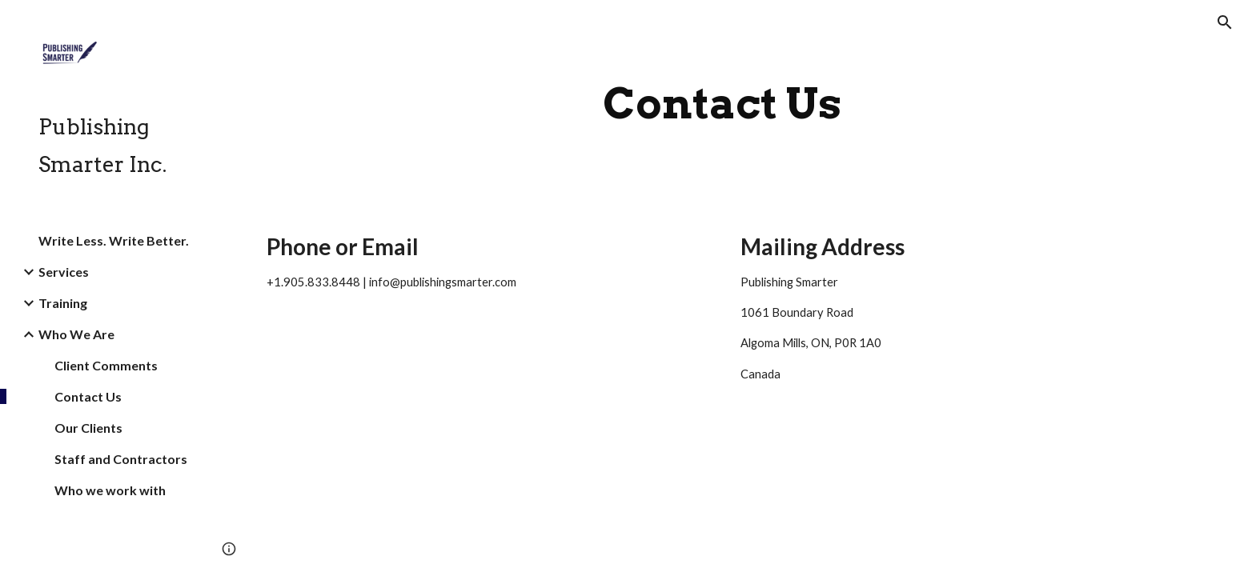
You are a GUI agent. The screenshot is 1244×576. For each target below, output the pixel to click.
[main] (722, 103)
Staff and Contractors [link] (120, 458)
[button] (1225, 22)
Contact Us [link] (88, 396)
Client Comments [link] (106, 365)
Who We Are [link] (76, 334)
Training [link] (62, 302)
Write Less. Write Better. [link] (113, 240)
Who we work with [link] (110, 490)
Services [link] (63, 271)
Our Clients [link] (88, 427)
